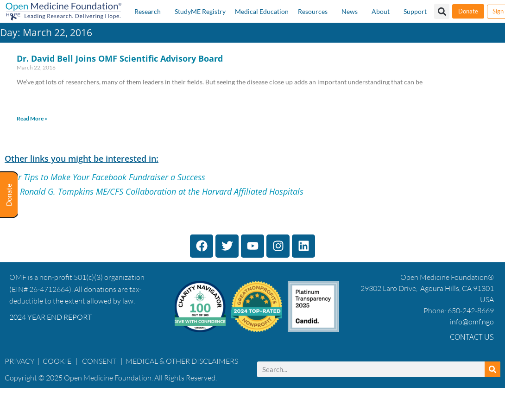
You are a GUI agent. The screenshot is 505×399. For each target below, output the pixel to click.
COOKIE (58, 361)
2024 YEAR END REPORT (50, 317)
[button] (441, 11)
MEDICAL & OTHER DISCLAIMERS (182, 361)
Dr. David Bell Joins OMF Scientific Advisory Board (120, 58)
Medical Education (262, 11)
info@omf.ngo (472, 321)
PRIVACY (20, 361)
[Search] (492, 369)
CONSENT (99, 361)
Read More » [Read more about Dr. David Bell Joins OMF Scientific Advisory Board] (32, 118)
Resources (313, 11)
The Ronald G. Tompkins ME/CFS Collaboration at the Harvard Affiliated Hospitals (154, 191)
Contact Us (472, 337)
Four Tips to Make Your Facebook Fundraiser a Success (105, 177)
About (381, 11)
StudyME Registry (200, 11)
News (349, 11)
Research (147, 11)
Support (415, 11)
